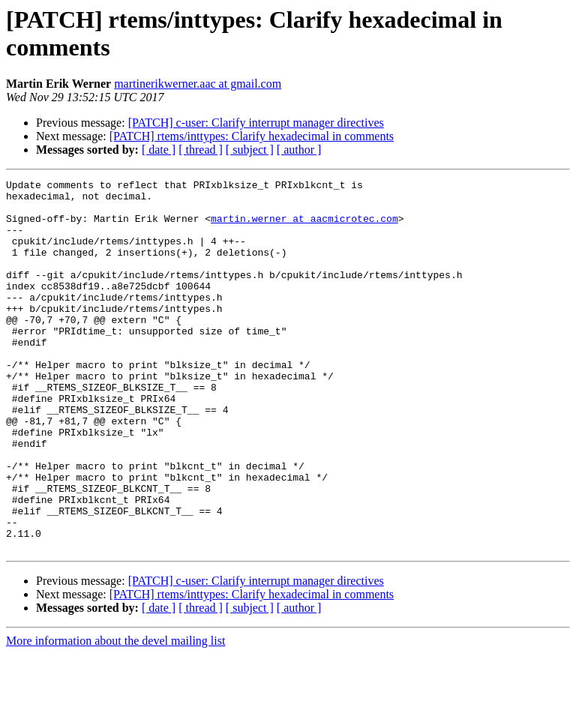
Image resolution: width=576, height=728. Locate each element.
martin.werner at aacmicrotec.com (304, 227)
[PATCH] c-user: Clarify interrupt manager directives (256, 122)
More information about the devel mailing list (115, 715)
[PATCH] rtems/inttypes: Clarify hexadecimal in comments (252, 136)
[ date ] (159, 149)
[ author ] (299, 149)
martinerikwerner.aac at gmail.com (197, 83)
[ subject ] (250, 149)
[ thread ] (200, 149)
